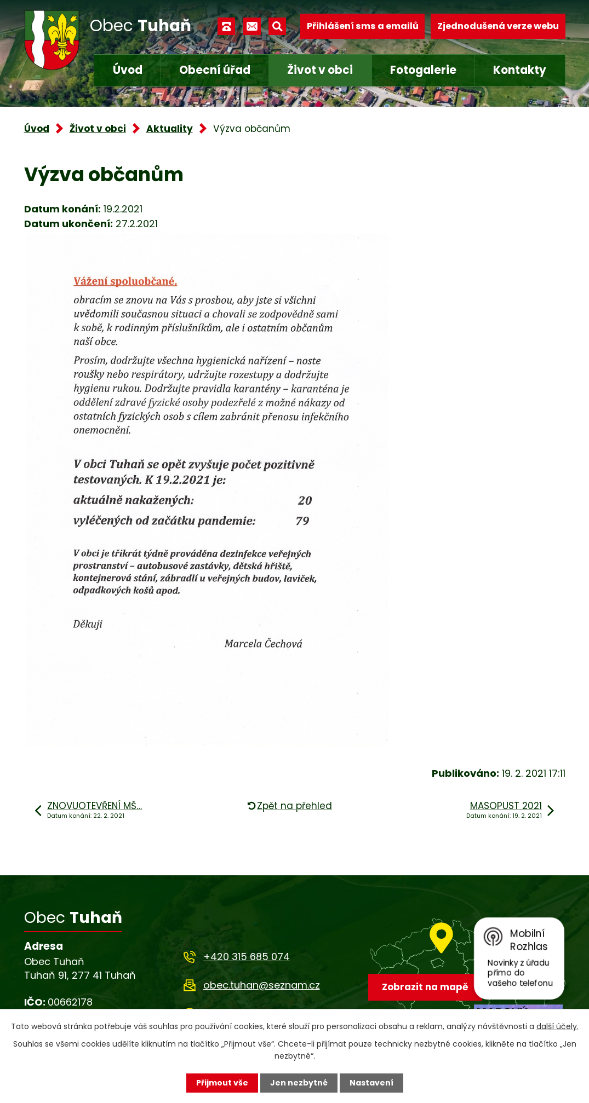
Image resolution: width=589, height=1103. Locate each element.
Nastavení (371, 1082)
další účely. (557, 1026)
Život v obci (320, 70)
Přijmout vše (222, 1082)
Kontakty (519, 70)
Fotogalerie (423, 70)
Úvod (127, 70)
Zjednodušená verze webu (498, 26)
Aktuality (169, 128)
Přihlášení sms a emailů (363, 26)
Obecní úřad (214, 70)
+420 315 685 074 (246, 956)
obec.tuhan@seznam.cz (261, 985)
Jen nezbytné (299, 1082)
